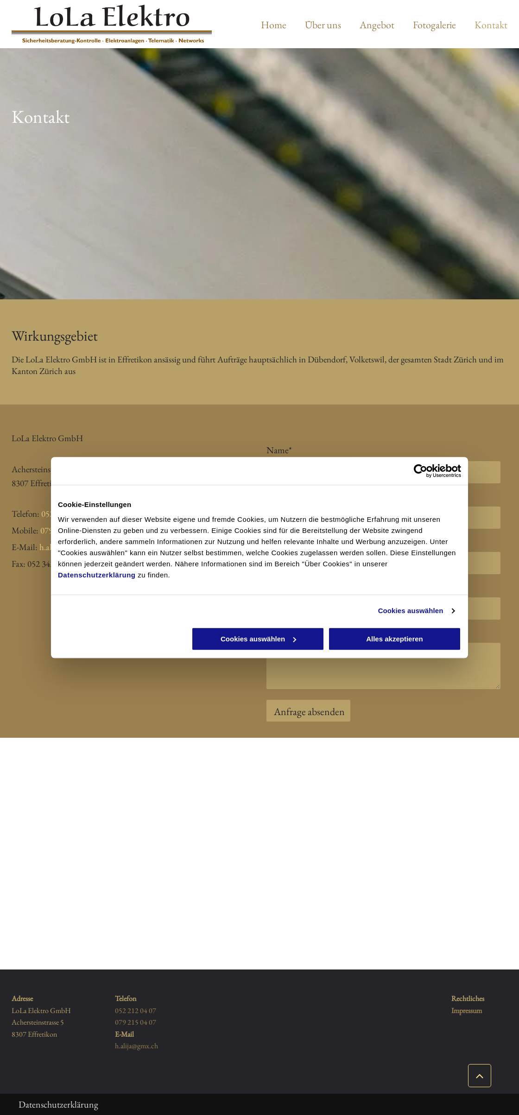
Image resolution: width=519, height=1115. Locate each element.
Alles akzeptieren (394, 639)
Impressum (466, 1010)
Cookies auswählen (410, 611)
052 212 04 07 (135, 1010)
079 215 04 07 (135, 1022)
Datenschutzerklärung (97, 575)
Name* (279, 450)
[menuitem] (264, 25)
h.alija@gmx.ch (136, 1046)
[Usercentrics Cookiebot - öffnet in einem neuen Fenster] (420, 471)
